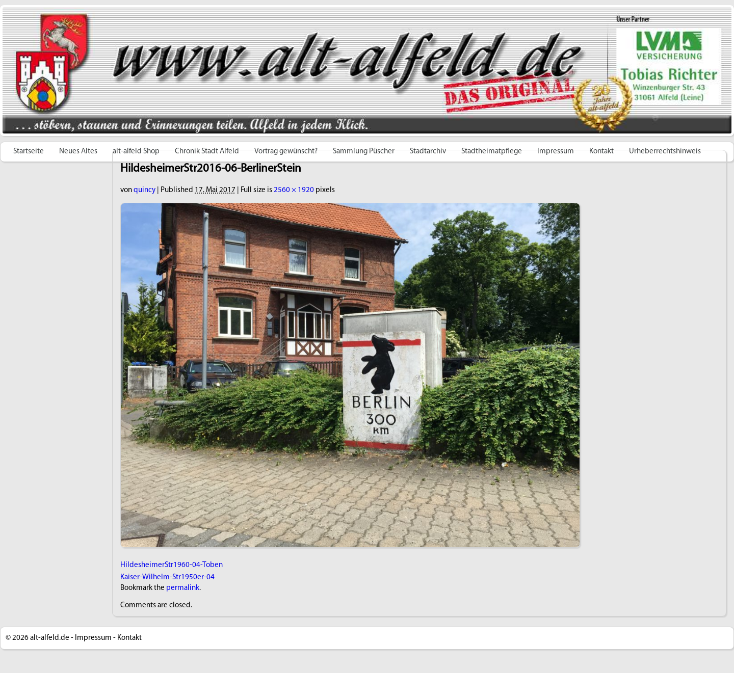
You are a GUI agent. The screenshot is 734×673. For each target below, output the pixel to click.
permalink (182, 588)
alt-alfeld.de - (52, 638)
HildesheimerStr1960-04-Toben (171, 565)
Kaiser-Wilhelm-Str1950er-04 (167, 577)
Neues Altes (78, 151)
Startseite (28, 151)
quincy (144, 190)
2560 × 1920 (294, 190)
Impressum (93, 638)
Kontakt (129, 638)
